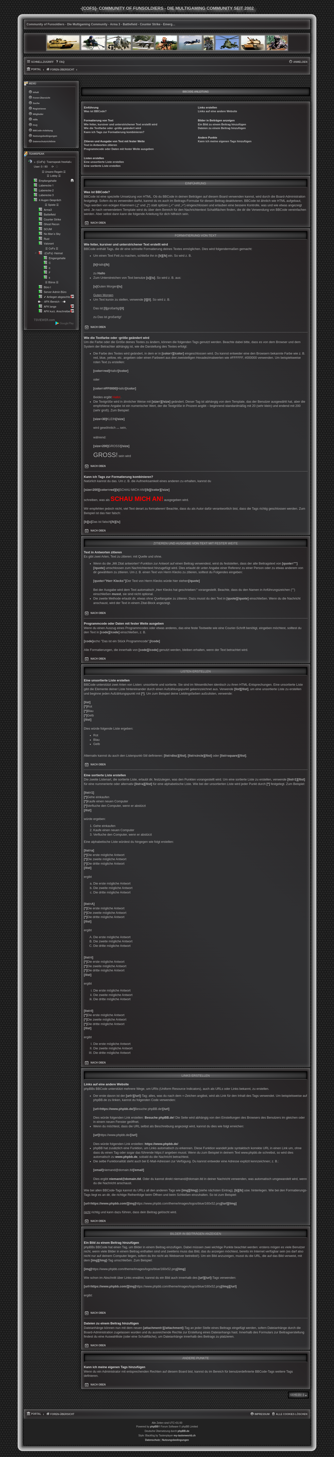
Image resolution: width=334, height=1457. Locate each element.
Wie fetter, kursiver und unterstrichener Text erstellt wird (120, 124)
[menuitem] (60, 62)
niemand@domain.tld (125, 1179)
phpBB (154, 1426)
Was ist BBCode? (95, 111)
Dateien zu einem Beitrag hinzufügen (222, 128)
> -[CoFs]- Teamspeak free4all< (53, 162)
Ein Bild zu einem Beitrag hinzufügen (222, 124)
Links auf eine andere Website (217, 111)
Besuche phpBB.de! (159, 1117)
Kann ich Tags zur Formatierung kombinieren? (114, 132)
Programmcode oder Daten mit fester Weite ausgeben (119, 148)
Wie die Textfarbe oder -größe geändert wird (112, 128)
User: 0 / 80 (41, 166)
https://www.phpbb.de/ (161, 1144)
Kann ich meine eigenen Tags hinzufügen (225, 141)
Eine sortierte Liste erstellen (102, 165)
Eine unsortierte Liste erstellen (104, 161)
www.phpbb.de (126, 1157)
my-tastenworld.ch (185, 1435)
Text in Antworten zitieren (100, 144)
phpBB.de (183, 1431)
